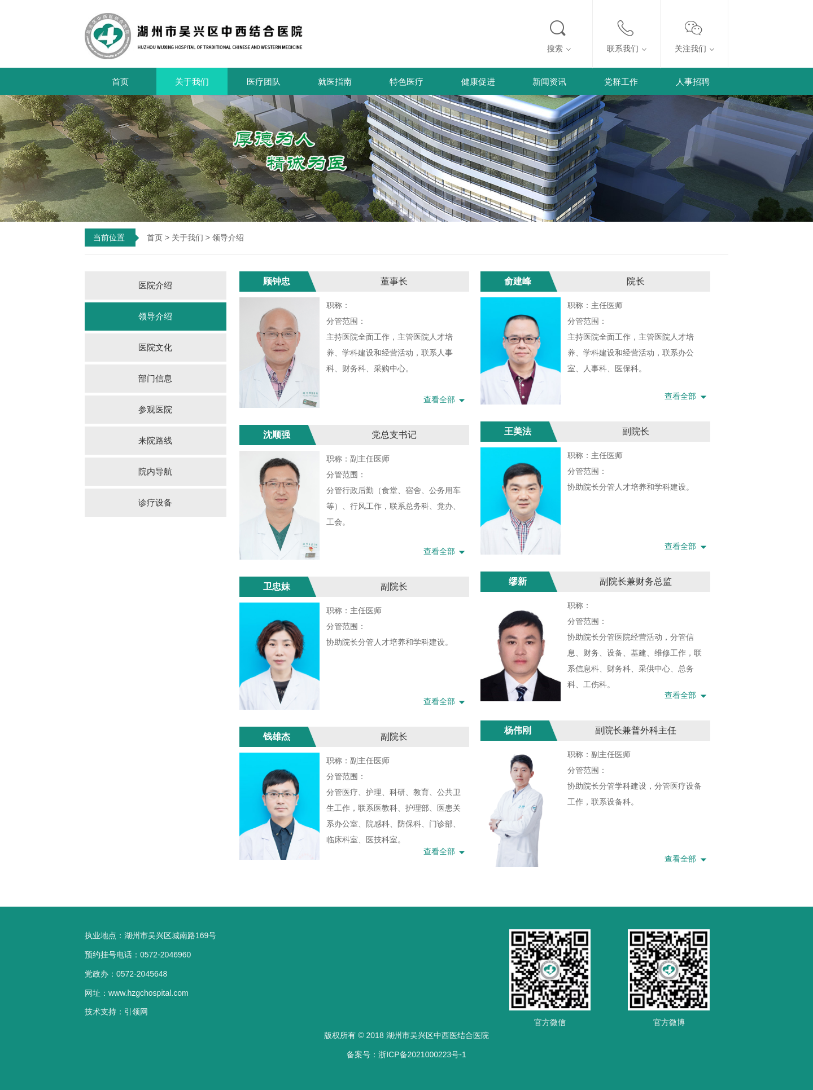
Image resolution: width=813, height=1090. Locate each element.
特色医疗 (406, 81)
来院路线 (155, 440)
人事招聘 (693, 81)
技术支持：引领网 (116, 1011)
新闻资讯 (549, 81)
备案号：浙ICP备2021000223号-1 (406, 1054)
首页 (120, 81)
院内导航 (155, 471)
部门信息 (155, 378)
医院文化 (155, 347)
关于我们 (192, 81)
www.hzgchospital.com (148, 992)
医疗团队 (264, 81)
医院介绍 (155, 285)
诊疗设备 (155, 502)
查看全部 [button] (446, 399)
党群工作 (621, 81)
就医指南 (335, 81)
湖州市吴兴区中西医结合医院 (437, 1035)
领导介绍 (155, 316)
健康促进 (478, 81)
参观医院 (155, 409)
